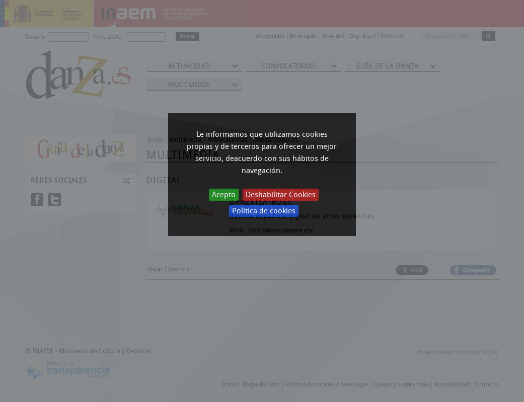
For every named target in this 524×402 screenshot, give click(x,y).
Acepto (224, 194)
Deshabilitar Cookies (281, 194)
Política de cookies (263, 210)
